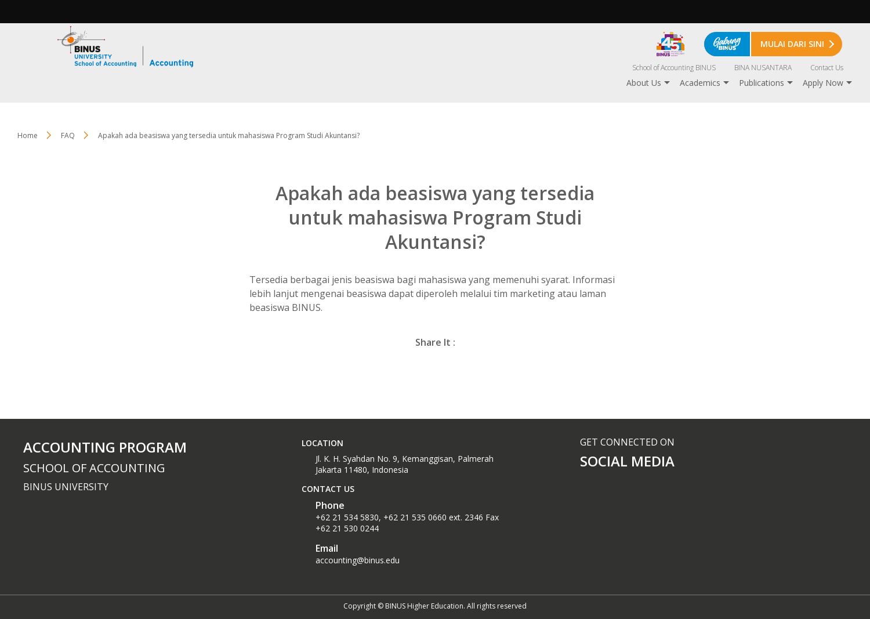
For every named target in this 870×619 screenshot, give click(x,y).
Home (27, 135)
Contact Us (826, 68)
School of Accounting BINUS (674, 68)
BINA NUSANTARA (763, 68)
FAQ (68, 135)
